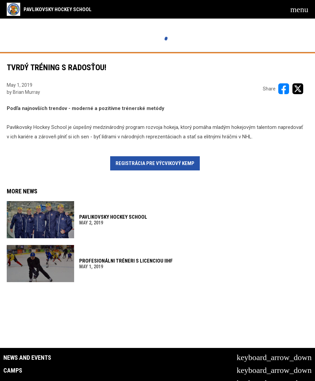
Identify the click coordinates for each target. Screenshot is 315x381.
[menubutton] (299, 9)
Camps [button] (12, 371)
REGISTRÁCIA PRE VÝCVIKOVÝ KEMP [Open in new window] (155, 163)
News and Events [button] (27, 358)
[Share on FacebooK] (283, 88)
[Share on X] (297, 88)
